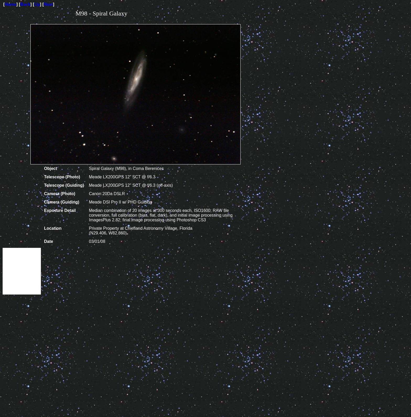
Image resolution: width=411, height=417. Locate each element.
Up (37, 4)
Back (25, 4)
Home (10, 4)
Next (48, 4)
